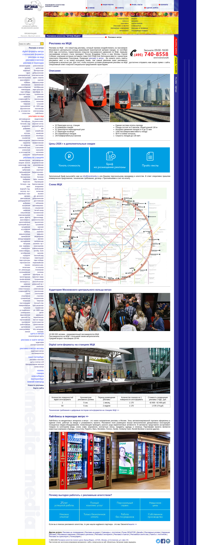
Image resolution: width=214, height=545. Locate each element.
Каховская (26, 208)
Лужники (40, 138)
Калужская (26, 205)
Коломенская (39, 213)
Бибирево (26, 179)
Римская (40, 97)
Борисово (26, 182)
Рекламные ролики (152, 532)
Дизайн (140, 532)
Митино (40, 239)
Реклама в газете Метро (32, 340)
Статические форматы (33, 54)
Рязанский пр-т (38, 284)
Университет (25, 312)
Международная (24, 239)
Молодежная (25, 241)
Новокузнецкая (37, 248)
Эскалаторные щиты (36, 336)
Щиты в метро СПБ (37, 362)
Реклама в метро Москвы (32, 348)
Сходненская (38, 298)
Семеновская (39, 289)
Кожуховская (25, 213)
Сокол (28, 293)
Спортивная (25, 296)
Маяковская (25, 85)
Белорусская (38, 70)
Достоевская (39, 201)
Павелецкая (25, 89)
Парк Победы (25, 92)
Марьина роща (24, 234)
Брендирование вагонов (35, 364)
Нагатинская (39, 85)
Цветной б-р (25, 317)
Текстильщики (25, 303)
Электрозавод (38, 111)
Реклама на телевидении (73, 532)
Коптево (27, 133)
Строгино (40, 296)
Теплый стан (38, 303)
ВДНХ (28, 73)
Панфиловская (37, 143)
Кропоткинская (24, 222)
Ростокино (40, 145)
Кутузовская (25, 136)
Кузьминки (40, 224)
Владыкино (26, 126)
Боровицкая (38, 182)
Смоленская (38, 99)
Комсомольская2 (24, 78)
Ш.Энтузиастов (24, 152)
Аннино (27, 68)
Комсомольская (38, 75)
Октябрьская (39, 87)
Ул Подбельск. (25, 310)
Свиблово (40, 286)
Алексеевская (38, 66)
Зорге (28, 131)
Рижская (27, 97)
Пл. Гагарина (25, 145)
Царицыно (39, 315)
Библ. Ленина (38, 179)
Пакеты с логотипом (158, 534)
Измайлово (39, 131)
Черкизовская (38, 317)
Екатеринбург (37, 379)
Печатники (26, 267)
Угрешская (26, 150)
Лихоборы (40, 136)
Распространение (37, 345)
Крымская (39, 133)
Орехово (40, 253)
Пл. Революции (24, 270)
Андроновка (38, 119)
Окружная (26, 143)
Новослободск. (24, 251)
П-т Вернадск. (25, 258)
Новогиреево (38, 246)
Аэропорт (26, 70)
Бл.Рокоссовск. (38, 121)
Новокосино (25, 248)
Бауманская (25, 174)
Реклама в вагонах (35, 60)
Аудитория (40, 342)
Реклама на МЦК (36, 116)
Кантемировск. (38, 205)
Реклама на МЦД (36, 57)
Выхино (41, 194)
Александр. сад (24, 165)
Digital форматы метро (33, 51)
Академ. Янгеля (24, 163)
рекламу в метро (96, 58)
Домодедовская (24, 75)
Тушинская (39, 308)
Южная (27, 332)
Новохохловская (38, 140)
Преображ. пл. (38, 92)
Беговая (41, 174)
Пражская (26, 274)
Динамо (27, 196)
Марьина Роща (37, 82)
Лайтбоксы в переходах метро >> (68, 416)
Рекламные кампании (66, 534)
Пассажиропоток (38, 353)
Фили (41, 312)
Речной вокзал (38, 282)
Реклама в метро (36, 48)
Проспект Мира (24, 94)
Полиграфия (75, 536)
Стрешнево (39, 147)
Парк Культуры (38, 89)
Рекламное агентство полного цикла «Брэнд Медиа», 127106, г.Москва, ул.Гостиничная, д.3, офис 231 (93, 540)
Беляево (40, 177)
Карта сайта (38, 388)
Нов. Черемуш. (24, 246)
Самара (40, 373)
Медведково (39, 236)
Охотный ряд (39, 255)
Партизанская (25, 263)
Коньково (40, 215)
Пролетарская (25, 277)
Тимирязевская (24, 305)
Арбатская (40, 68)
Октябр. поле (39, 251)
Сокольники (39, 293)
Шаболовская (25, 324)
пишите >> (132, 524)
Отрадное (26, 255)
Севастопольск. (24, 289)
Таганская (40, 101)
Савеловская (25, 286)
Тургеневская (25, 106)
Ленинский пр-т (37, 229)
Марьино (40, 234)
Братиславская (38, 184)
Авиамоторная (24, 66)
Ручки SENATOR (128, 532)
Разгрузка (26, 155)
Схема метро (39, 367)
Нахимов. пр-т (38, 243)
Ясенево (40, 332)
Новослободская (24, 87)
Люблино (40, 232)
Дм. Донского (38, 196)
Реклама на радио (92, 532)
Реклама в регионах (85, 534)
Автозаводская (24, 119)
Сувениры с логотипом (111, 532)
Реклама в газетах (121, 534)
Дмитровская (25, 198)
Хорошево (40, 150)
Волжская (39, 191)
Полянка (40, 272)
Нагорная (26, 243)
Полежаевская (24, 272)
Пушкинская (39, 94)
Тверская (26, 104)
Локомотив (26, 138)
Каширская (39, 208)
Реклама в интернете (103, 534)
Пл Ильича (40, 267)
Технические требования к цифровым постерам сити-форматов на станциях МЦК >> (84, 410)
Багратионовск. (38, 172)
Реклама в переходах (33, 63)
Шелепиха (40, 152)
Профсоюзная (25, 279)
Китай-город (38, 210)
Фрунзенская (25, 108)
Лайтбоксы (39, 113)
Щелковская (25, 327)
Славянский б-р (24, 99)
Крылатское (39, 222)
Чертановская (25, 320)
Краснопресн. (25, 80)
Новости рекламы (36, 385)
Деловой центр (37, 126)
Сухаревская (25, 101)
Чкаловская (39, 108)
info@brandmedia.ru (91, 176)
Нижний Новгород (35, 382)
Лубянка (27, 82)
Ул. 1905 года (38, 106)
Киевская (26, 210)
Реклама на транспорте (59, 536)
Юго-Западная (38, 329)
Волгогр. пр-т (25, 191)
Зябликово (39, 203)
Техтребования (38, 155)
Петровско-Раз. (37, 265)
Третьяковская (38, 305)
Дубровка (26, 128)
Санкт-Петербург (36, 357)
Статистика (26, 113)
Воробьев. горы (24, 194)
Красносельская (38, 220)
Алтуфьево (26, 167)
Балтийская (25, 121)
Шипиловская (38, 324)
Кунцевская (26, 227)
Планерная (39, 270)
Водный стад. (25, 189)
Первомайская (38, 263)
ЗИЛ (42, 128)
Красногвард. (39, 217)
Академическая (37, 163)
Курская (40, 80)
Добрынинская (38, 73)
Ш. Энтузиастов (24, 111)
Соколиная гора (24, 147)
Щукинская (39, 327)
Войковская (39, 189)
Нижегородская (24, 140)
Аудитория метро (37, 351)
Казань (40, 370)
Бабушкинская (24, 172)
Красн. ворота (38, 78)
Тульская (40, 104)
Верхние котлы (38, 124)
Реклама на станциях (33, 157)
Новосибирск (38, 376)
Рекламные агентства (139, 534)
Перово (27, 265)
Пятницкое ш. (25, 282)
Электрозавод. (24, 329)
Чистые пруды (38, 320)
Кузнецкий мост (24, 224)
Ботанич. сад (25, 124)
